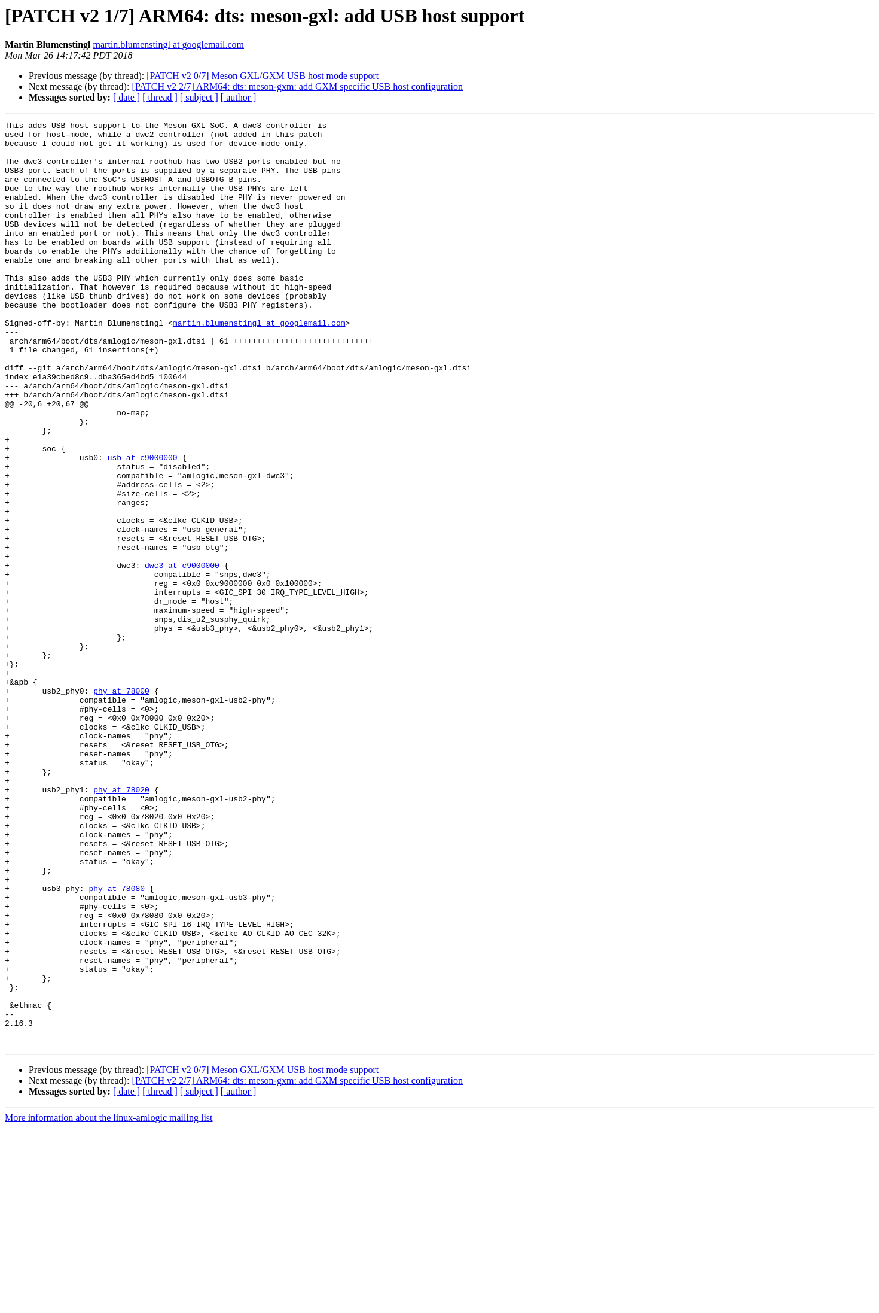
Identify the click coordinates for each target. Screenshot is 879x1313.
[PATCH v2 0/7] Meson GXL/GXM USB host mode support (262, 76)
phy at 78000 (121, 805)
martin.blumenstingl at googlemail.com (168, 44)
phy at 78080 (116, 1042)
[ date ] (126, 97)
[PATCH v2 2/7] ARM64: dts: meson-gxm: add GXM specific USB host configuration (297, 86)
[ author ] (239, 97)
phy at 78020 (121, 924)
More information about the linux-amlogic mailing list (109, 1302)
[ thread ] (160, 97)
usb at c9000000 (143, 525)
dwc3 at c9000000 (182, 654)
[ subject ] (199, 97)
